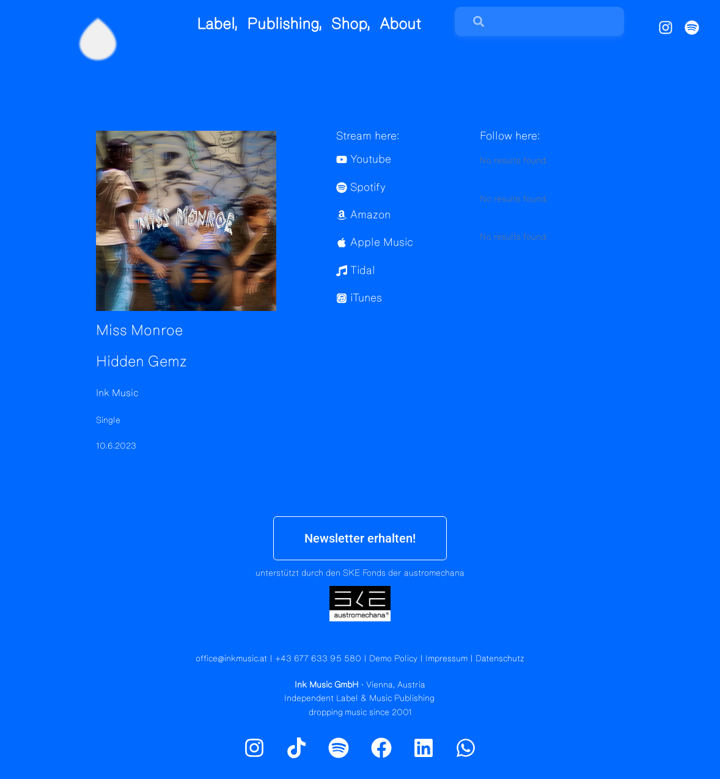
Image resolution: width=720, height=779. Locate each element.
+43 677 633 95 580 (318, 658)
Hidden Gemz (141, 361)
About (400, 24)
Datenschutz (500, 658)
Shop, (350, 24)
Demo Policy (393, 658)
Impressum (446, 658)
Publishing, (284, 24)
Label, (217, 24)
